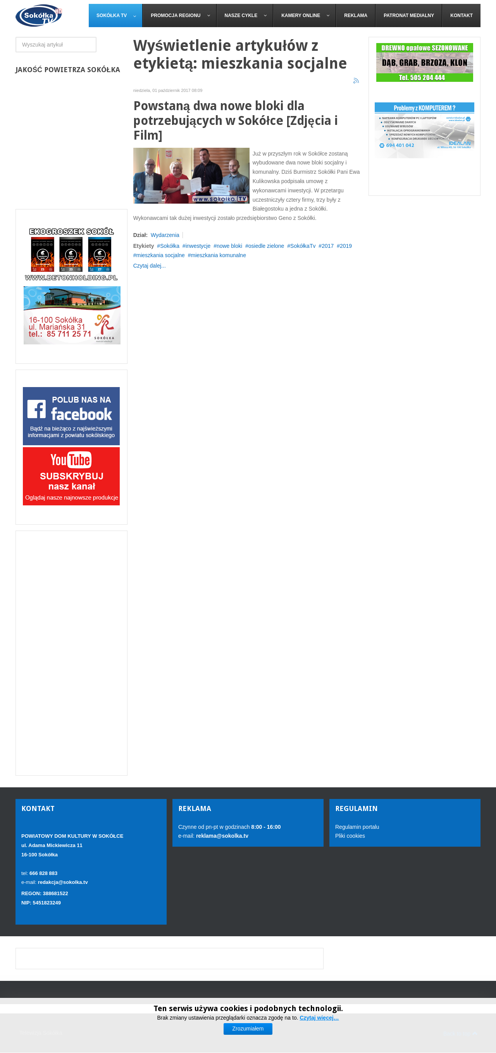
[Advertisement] (71, 653)
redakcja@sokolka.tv (63, 882)
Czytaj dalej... (149, 266)
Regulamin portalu (357, 827)
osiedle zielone (266, 246)
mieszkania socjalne (160, 255)
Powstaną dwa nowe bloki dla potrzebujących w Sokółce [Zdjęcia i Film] (235, 121)
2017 (328, 246)
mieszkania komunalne (218, 255)
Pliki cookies (350, 836)
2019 (346, 246)
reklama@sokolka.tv (221, 836)
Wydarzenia (165, 235)
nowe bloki (229, 246)
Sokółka (169, 246)
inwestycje (198, 246)
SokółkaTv (302, 246)
